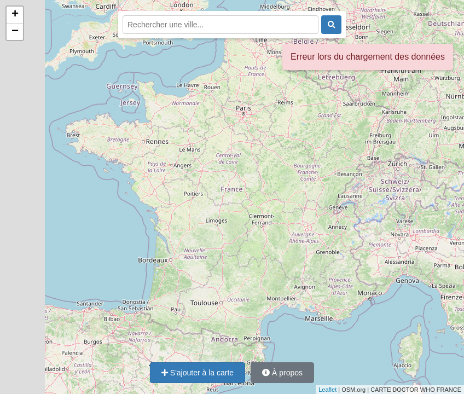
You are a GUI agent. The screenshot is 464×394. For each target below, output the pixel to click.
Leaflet (327, 389)
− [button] (15, 32)
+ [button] (15, 15)
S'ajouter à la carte (197, 372)
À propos (282, 372)
